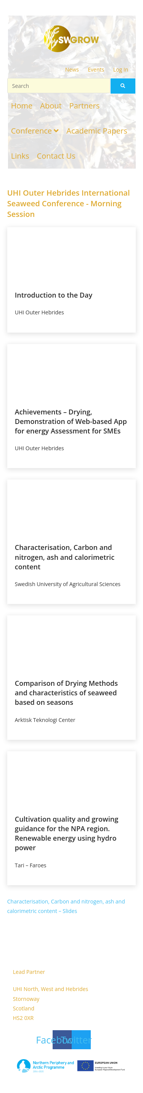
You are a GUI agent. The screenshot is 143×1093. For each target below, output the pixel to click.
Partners (84, 105)
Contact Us (56, 156)
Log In (120, 69)
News (72, 69)
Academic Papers (96, 131)
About (50, 105)
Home (22, 105)
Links (20, 156)
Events (96, 69)
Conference (35, 131)
